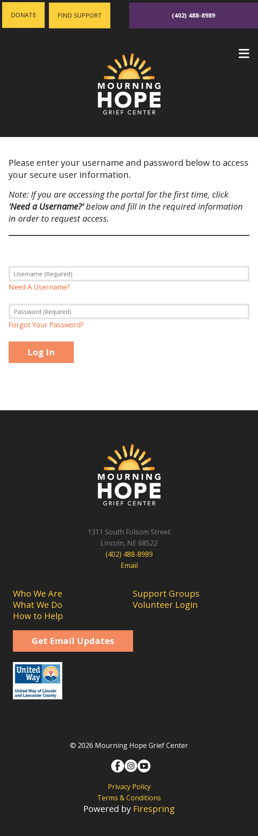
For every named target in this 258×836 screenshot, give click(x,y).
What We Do (37, 604)
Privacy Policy (129, 786)
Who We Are (37, 593)
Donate (23, 15)
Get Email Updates (73, 641)
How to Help (38, 616)
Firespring (154, 809)
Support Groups (166, 593)
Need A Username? (39, 287)
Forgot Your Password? (46, 325)
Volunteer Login (165, 604)
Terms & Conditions (129, 797)
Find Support (80, 15)
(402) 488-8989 (193, 15)
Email (129, 565)
